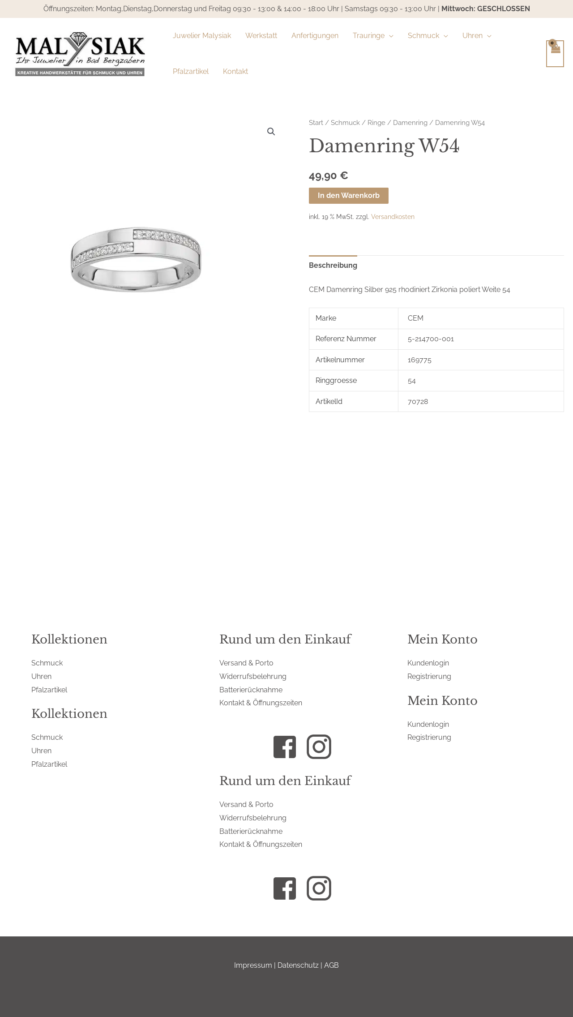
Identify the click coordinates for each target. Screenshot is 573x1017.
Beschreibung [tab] (333, 265)
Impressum (253, 965)
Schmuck (345, 122)
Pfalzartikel (49, 690)
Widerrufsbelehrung (252, 676)
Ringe (376, 122)
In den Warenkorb (349, 195)
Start (316, 122)
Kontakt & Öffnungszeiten (260, 703)
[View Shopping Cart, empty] (555, 53)
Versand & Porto (246, 663)
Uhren (41, 676)
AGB (331, 965)
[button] (389, 36)
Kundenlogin (428, 663)
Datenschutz (298, 965)
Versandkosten (393, 216)
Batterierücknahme (250, 690)
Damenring (410, 122)
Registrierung (429, 676)
